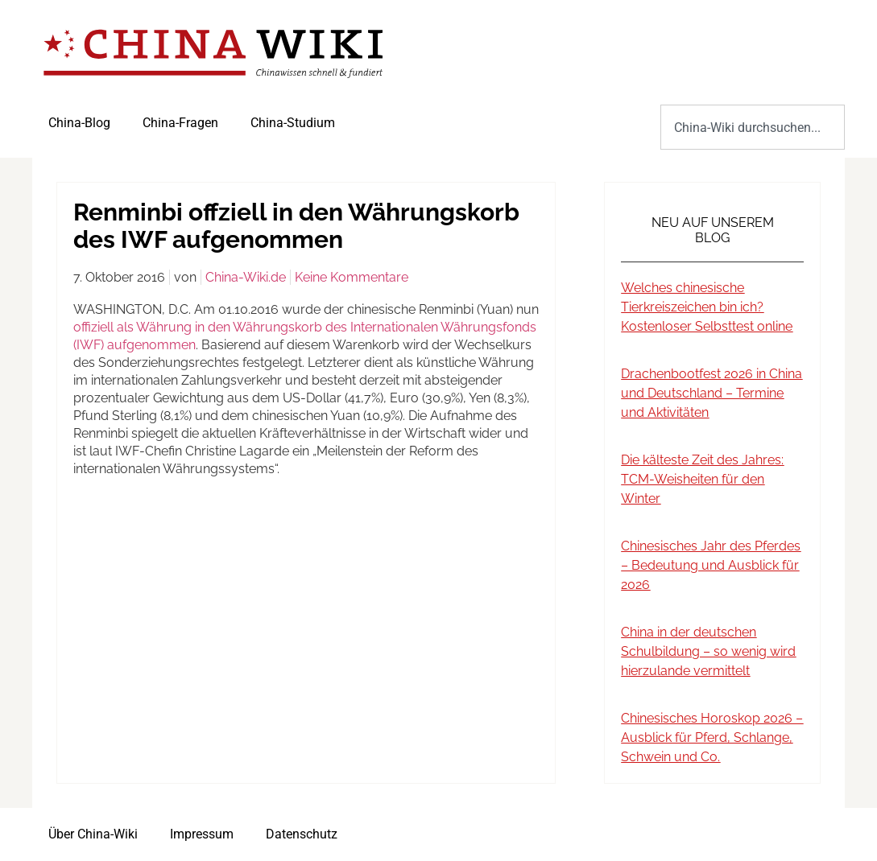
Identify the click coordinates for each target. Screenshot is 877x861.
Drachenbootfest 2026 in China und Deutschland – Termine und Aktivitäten (711, 393)
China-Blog (79, 122)
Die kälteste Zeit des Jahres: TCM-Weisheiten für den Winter (702, 479)
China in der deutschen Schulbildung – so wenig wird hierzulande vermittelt (708, 651)
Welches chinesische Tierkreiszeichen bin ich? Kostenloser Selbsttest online (706, 307)
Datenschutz (301, 834)
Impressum (202, 834)
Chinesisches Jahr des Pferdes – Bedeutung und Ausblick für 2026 (710, 565)
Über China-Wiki (93, 834)
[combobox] (752, 127)
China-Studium (292, 122)
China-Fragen (180, 122)
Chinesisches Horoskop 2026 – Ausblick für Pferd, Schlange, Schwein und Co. (712, 737)
